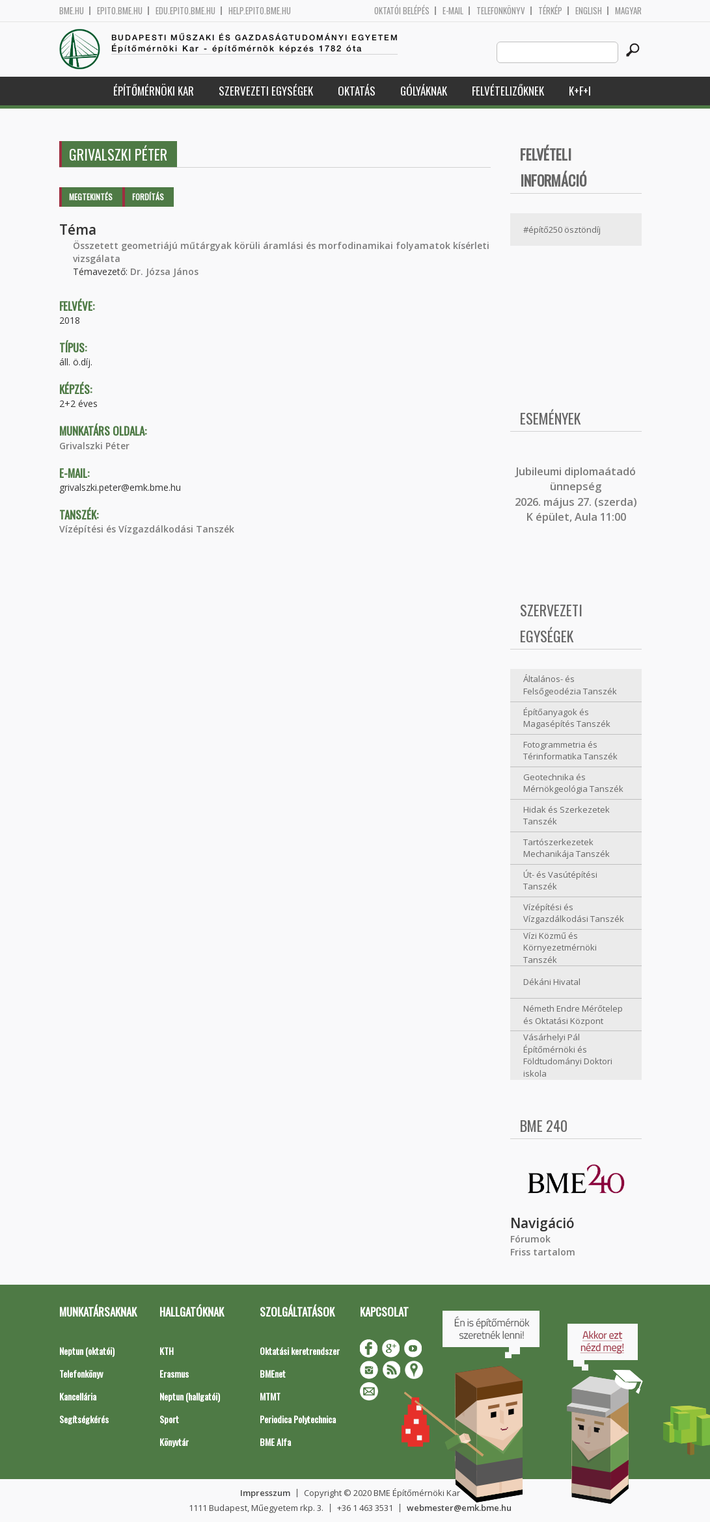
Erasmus (174, 1373)
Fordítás (148, 196)
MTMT (270, 1396)
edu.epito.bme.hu (185, 11)
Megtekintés (91, 196)
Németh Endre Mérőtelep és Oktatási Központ (573, 1015)
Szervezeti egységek (266, 91)
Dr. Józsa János (164, 271)
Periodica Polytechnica (298, 1419)
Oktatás (356, 91)
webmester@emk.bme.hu (459, 1508)
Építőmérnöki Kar (153, 91)
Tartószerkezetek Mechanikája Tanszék (566, 848)
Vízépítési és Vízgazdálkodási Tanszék (146, 529)
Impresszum (265, 1493)
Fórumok (530, 1239)
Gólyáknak (423, 91)
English (588, 11)
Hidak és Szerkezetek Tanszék (566, 816)
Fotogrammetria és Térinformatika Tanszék (570, 751)
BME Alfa (275, 1442)
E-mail (453, 11)
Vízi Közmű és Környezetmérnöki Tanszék (560, 947)
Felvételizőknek (508, 91)
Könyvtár (174, 1442)
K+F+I (580, 91)
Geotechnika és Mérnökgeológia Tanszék (573, 783)
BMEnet (273, 1373)
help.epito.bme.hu (259, 11)
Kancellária (77, 1396)
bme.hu (71, 11)
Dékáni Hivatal (551, 982)
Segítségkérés (84, 1419)
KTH (166, 1351)
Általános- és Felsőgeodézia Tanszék (570, 685)
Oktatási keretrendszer (300, 1351)
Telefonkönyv (500, 11)
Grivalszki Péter (94, 446)
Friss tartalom (542, 1252)
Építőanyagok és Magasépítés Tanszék (566, 718)
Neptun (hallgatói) (189, 1396)
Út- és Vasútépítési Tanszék (560, 881)
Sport (169, 1419)
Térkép (550, 11)
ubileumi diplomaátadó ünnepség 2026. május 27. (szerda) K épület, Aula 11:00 (576, 494)
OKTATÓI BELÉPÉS (402, 11)
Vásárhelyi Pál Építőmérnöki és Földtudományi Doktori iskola (567, 1055)
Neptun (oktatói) (87, 1351)
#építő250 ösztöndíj (562, 229)
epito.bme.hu (120, 11)
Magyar (628, 11)
